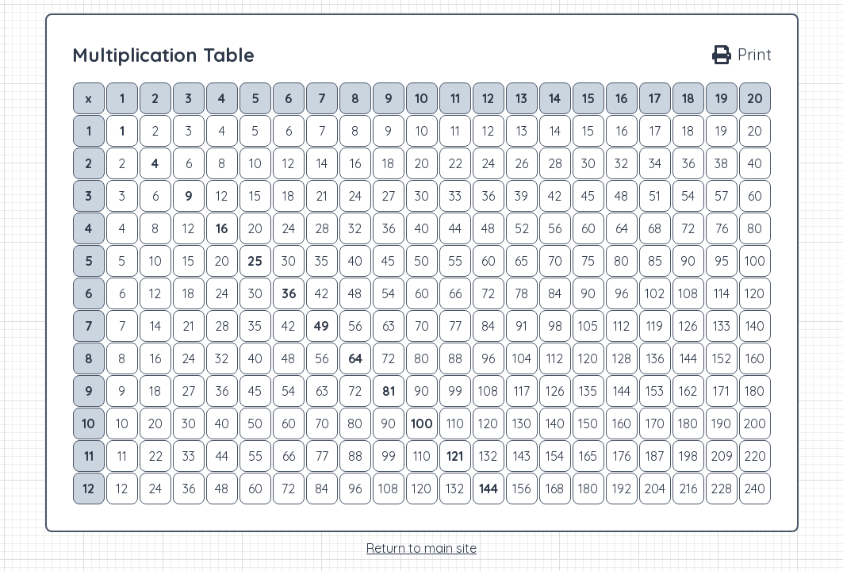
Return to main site (421, 548)
